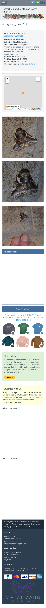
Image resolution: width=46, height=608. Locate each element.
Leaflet (14, 109)
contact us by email (34, 397)
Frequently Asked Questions (15, 543)
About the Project (11, 536)
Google (27, 109)
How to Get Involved (12, 552)
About (7, 532)
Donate (27, 526)
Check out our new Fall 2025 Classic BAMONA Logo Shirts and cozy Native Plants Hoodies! (23, 317)
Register (7, 559)
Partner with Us (10, 557)
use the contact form (13, 400)
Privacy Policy (24, 524)
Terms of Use (10, 524)
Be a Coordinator (11, 555)
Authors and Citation (12, 539)
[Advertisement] (23, 279)
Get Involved (10, 548)
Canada (25, 64)
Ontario (32, 64)
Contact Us (16, 526)
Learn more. (19, 571)
